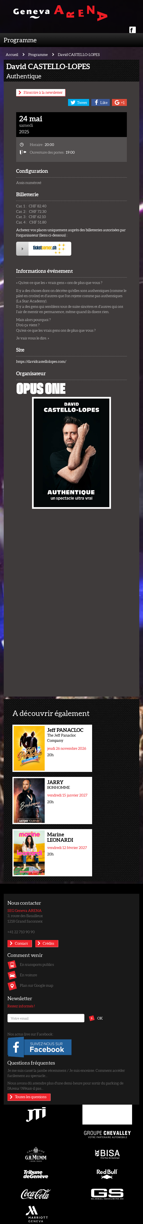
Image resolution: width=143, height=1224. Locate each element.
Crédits (48, 943)
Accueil (12, 54)
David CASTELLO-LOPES (79, 54)
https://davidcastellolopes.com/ (41, 361)
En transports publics (37, 964)
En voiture (28, 975)
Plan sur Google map (36, 985)
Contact (21, 943)
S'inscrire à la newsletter (43, 92)
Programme (20, 40)
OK (100, 1018)
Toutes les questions (30, 1096)
